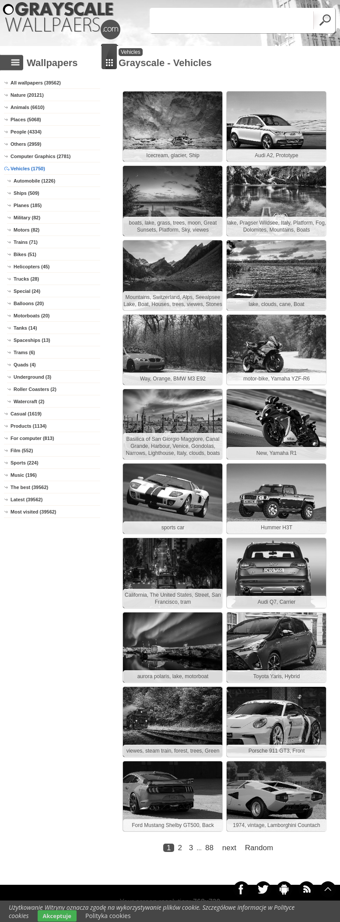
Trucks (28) (26, 279)
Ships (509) (26, 193)
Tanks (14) (25, 328)
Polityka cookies (108, 915)
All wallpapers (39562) (36, 82)
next (229, 848)
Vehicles (130, 52)
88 (209, 848)
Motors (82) (26, 229)
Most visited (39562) (33, 511)
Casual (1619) (26, 413)
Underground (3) (32, 377)
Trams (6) (24, 352)
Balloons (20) (29, 303)
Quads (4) (25, 364)
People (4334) (26, 131)
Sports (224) (25, 462)
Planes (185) (28, 205)
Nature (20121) (27, 95)
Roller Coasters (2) (35, 389)
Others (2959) (26, 144)
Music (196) (24, 475)
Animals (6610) (28, 107)
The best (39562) (29, 487)
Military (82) (27, 217)
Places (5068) (26, 119)
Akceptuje (57, 916)
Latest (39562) (26, 499)
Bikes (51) (25, 254)
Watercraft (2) (29, 401)
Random (259, 848)
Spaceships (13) (32, 340)
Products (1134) (29, 426)
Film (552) (22, 450)
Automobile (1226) (34, 180)
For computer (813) (32, 438)
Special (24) (27, 291)
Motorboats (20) (32, 315)
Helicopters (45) (32, 266)
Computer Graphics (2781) (41, 156)
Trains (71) (26, 242)
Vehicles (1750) (28, 168)
